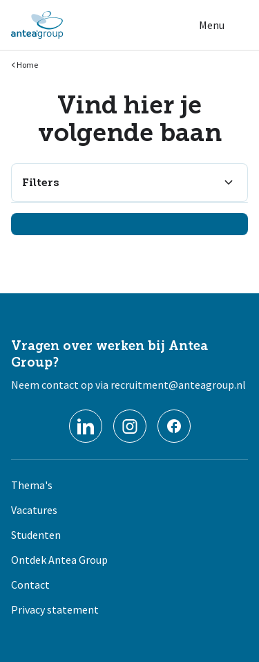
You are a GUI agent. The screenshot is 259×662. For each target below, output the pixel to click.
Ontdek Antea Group (59, 560)
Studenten (36, 535)
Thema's (31, 485)
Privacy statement (55, 609)
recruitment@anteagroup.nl (178, 385)
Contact (30, 584)
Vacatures (34, 510)
